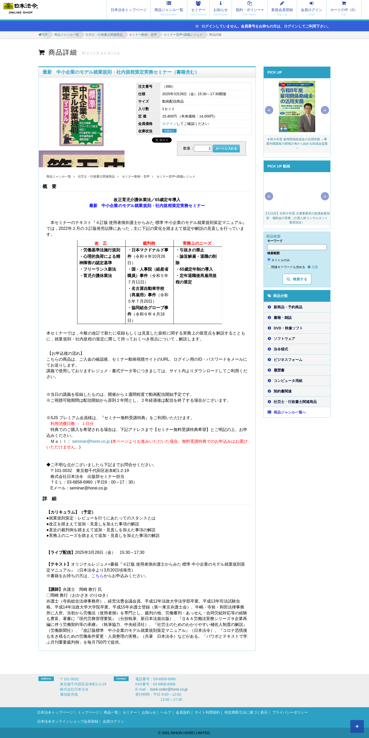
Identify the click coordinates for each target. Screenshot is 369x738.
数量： (188, 148)
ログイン (169, 124)
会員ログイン (311, 10)
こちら (97, 576)
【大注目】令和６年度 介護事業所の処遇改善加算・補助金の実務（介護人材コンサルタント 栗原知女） (297, 218)
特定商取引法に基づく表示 (246, 712)
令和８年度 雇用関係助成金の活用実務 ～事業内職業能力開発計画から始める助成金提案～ (297, 143)
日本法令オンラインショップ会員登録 (67, 721)
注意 (313, 267)
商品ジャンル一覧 (169, 10)
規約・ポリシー (249, 10)
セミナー (198, 10)
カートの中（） (343, 10)
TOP (44, 34)
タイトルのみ (278, 260)
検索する (297, 279)
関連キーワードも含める (286, 267)
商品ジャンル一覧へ (290, 412)
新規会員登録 (282, 10)
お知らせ (220, 10)
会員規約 (183, 712)
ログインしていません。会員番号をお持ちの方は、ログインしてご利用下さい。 (263, 26)
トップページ (88, 712)
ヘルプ (165, 712)
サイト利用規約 (207, 712)
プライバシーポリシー (290, 712)
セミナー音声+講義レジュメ (183, 34)
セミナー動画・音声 (143, 34)
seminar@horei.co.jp (91, 441)
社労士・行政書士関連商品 (104, 34)
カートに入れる (226, 148)
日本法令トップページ (129, 10)
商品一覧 (111, 712)
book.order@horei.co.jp (169, 689)
